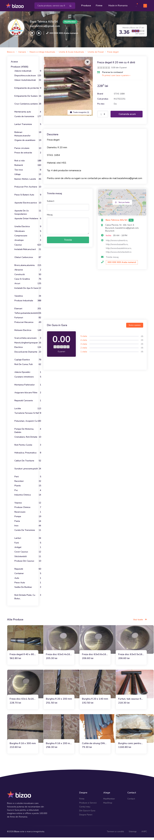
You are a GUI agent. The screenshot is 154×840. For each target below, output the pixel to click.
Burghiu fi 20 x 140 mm (95, 701)
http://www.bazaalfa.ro (117, 246)
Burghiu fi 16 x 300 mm (23, 745)
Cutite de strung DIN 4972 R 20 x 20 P (93, 746)
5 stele (83, 338)
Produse (86, 4)
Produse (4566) (19, 69)
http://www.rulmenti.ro (116, 243)
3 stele (83, 346)
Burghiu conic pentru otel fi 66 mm (129, 746)
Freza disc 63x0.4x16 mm (58, 657)
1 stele (83, 354)
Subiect (50, 203)
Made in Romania (113, 6)
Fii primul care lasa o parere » (116, 78)
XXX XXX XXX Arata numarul (63, 35)
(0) (142, 338)
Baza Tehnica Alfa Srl (44, 24)
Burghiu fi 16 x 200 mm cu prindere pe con (59, 746)
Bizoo (17, 834)
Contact (131, 801)
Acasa (14, 64)
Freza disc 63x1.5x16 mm (22, 701)
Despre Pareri (85, 817)
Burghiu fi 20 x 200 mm (59, 701)
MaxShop (107, 805)
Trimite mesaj (112, 259)
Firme (99, 4)
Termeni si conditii (115, 834)
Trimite (68, 242)
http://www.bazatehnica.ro (118, 250)
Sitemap (133, 834)
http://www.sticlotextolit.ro (118, 254)
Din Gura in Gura (87, 813)
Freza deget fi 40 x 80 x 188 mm (22, 657)
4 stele (83, 342)
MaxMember (109, 801)
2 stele (83, 350)
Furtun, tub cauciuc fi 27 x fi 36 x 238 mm (129, 701)
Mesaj (49, 217)
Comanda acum (127, 116)
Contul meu (84, 809)
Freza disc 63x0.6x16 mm (94, 657)
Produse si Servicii (88, 805)
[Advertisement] (95, 297)
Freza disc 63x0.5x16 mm (130, 657)
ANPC (144, 834)
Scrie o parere (135, 327)
